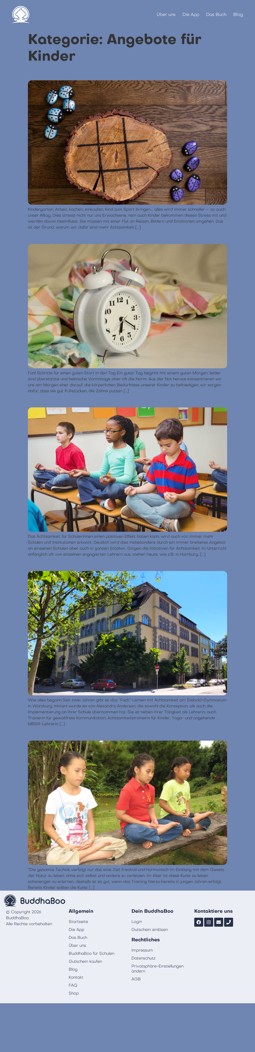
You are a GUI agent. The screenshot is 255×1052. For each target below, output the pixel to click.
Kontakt (76, 977)
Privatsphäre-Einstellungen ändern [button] (157, 969)
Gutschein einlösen (149, 929)
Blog (238, 14)
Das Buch (216, 14)
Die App (191, 14)
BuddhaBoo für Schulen (91, 953)
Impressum (142, 950)
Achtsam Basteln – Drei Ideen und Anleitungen (105, 72)
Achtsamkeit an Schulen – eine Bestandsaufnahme (111, 400)
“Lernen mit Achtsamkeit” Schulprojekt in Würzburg (114, 563)
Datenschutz (143, 958)
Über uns (166, 14)
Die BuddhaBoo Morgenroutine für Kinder (97, 236)
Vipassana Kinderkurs (64, 733)
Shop (74, 993)
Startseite (78, 921)
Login (136, 921)
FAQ (73, 985)
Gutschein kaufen (85, 961)
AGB (136, 979)
